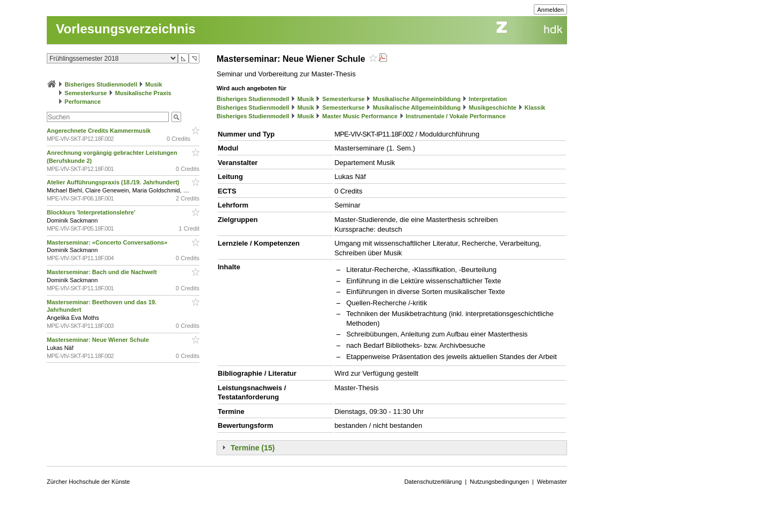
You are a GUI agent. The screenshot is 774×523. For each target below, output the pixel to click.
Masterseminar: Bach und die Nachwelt (103, 272)
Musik (153, 84)
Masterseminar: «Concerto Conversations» (108, 242)
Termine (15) (253, 447)
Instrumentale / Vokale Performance (456, 116)
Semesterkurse (85, 93)
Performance (82, 101)
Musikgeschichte (493, 107)
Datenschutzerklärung (433, 481)
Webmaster (552, 481)
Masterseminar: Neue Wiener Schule (98, 339)
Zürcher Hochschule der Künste (88, 481)
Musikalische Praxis (143, 93)
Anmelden (550, 9)
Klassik (535, 107)
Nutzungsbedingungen (499, 481)
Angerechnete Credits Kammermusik (99, 130)
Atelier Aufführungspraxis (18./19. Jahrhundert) (114, 182)
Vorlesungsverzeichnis (126, 29)
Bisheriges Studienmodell (100, 84)
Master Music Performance (360, 116)
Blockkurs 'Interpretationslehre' (92, 212)
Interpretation (488, 99)
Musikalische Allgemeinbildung (417, 99)
